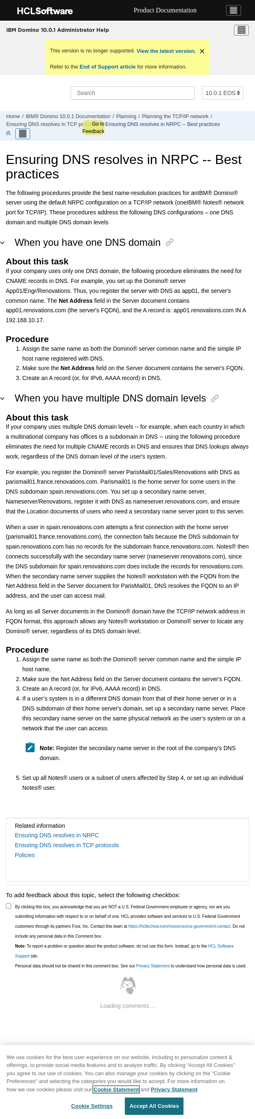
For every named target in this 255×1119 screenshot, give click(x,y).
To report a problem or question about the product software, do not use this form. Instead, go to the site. (124, 951)
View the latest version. (165, 51)
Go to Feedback (93, 127)
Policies (25, 855)
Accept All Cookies (154, 1106)
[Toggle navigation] (233, 10)
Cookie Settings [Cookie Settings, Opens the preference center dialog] (91, 1106)
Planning (126, 116)
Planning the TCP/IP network (175, 116)
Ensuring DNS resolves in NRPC (57, 835)
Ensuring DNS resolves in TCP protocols (53, 124)
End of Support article (107, 67)
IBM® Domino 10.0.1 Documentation (68, 116)
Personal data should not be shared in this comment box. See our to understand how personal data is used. (131, 966)
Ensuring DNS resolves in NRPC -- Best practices (162, 124)
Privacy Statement (152, 966)
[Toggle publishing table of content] (22, 133)
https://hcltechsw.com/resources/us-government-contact (180, 926)
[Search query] (133, 93)
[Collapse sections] (9, 133)
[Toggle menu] (241, 30)
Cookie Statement (116, 1089)
